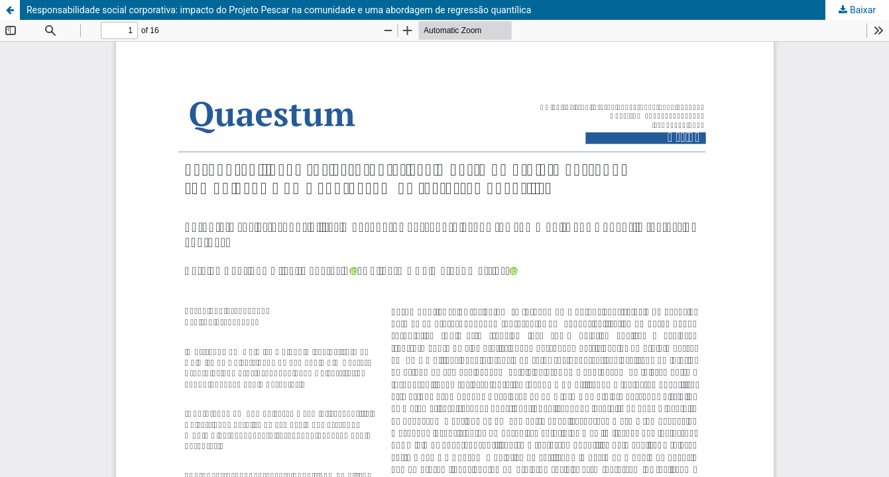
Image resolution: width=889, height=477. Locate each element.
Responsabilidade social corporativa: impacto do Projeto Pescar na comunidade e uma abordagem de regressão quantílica (279, 10)
